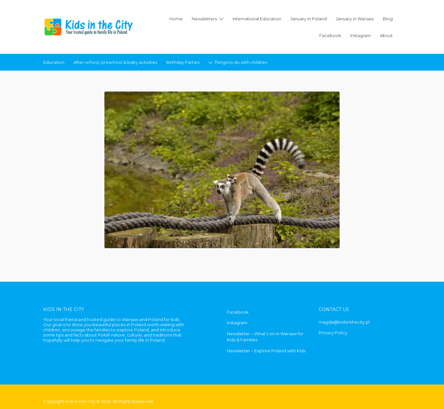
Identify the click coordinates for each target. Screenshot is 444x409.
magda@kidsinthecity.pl (344, 322)
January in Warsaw (355, 18)
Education (53, 62)
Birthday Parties (182, 62)
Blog (388, 18)
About (386, 35)
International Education (257, 18)
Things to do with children (240, 62)
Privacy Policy (333, 332)
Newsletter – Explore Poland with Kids (266, 350)
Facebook (330, 35)
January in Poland (308, 18)
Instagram (360, 35)
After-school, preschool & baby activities (115, 62)
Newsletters (204, 18)
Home (176, 18)
